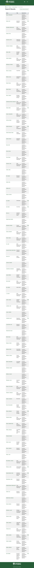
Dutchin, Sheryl (8, 138)
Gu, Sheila (8, 200)
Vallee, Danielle (8, 541)
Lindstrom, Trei (8, 305)
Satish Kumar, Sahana (9, 497)
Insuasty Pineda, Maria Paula (11, 250)
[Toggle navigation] (5, 1)
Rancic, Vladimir (8, 448)
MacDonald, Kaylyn (9, 330)
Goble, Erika (8, 182)
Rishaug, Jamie (8, 466)
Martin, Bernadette (9, 361)
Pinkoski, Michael (9, 435)
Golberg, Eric (8, 188)
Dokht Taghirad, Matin (9, 132)
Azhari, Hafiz (8, 52)
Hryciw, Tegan (8, 237)
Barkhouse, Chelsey (9, 64)
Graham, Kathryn (9, 194)
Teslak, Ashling (8, 522)
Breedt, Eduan (8, 89)
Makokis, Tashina (9, 355)
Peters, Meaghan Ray (9, 423)
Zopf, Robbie (8, 553)
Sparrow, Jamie (8, 516)
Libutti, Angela (8, 299)
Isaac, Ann (8, 256)
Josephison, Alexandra (10, 268)
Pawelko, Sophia (9, 417)
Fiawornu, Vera (8, 163)
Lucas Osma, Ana (9, 324)
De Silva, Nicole (8, 120)
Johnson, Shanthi (9, 262)
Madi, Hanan (8, 336)
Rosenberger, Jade (9, 479)
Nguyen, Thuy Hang (9, 386)
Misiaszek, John (9, 380)
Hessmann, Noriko (9, 225)
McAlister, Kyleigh (9, 367)
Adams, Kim (8, 21)
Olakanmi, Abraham (9, 392)
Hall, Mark (8, 206)
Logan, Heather (8, 312)
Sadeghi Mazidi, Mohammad (11, 485)
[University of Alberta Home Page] (10, 2)
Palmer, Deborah (9, 411)
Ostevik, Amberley (9, 398)
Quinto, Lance (8, 442)
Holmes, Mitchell (9, 231)
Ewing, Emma (8, 151)
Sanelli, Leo (8, 491)
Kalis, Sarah (8, 281)
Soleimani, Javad (9, 510)
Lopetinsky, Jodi (8, 318)
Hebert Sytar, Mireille (9, 219)
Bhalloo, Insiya (8, 76)
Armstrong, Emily (9, 39)
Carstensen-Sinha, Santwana (11, 101)
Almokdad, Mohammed (10, 27)
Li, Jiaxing (8, 293)
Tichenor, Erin (8, 528)
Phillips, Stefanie (9, 429)
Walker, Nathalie (9, 547)
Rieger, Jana (8, 454)
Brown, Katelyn (8, 95)
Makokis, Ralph (8, 349)
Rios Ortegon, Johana (9, 460)
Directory (7, 4)
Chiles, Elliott (8, 107)
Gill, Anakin (8, 175)
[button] (15, 13)
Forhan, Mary (8, 169)
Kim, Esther (8, 287)
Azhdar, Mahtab (8, 58)
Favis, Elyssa (8, 157)
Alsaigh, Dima (8, 33)
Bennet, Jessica (8, 70)
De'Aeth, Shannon (9, 126)
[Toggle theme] (25, 2)
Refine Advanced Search (24, 9)
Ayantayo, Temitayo (9, 45)
